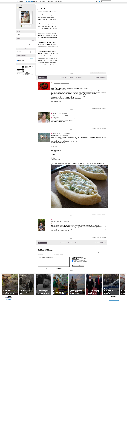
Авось (50, 1)
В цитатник (103, 108)
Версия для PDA (114, 297)
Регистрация (30, 1)
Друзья (22, 5)
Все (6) (33, 40)
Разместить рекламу (114, 300)
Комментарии (29, 5)
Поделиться (101, 72)
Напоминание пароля (58, 254)
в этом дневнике (21, 60)
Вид (99, 1)
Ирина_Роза (56, 83)
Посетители (27, 73)
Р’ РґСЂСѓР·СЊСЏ (26, 26)
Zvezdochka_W (56, 133)
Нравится (95, 72)
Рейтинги (43, 1)
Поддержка (96, 1)
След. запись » (78, 77)
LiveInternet (19, 1)
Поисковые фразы (29, 74)
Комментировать (42, 77)
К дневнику (70, 77)
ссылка (66, 84)
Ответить (94, 108)
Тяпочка (17, 7)
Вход (36, 1)
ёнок (18, 34)
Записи (18, 5)
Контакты (114, 298)
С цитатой (98, 108)
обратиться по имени (64, 83)
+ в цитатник (54, 11)
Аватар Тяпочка (25, 17)
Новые (103, 77)
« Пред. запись (63, 77)
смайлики (51, 257)
